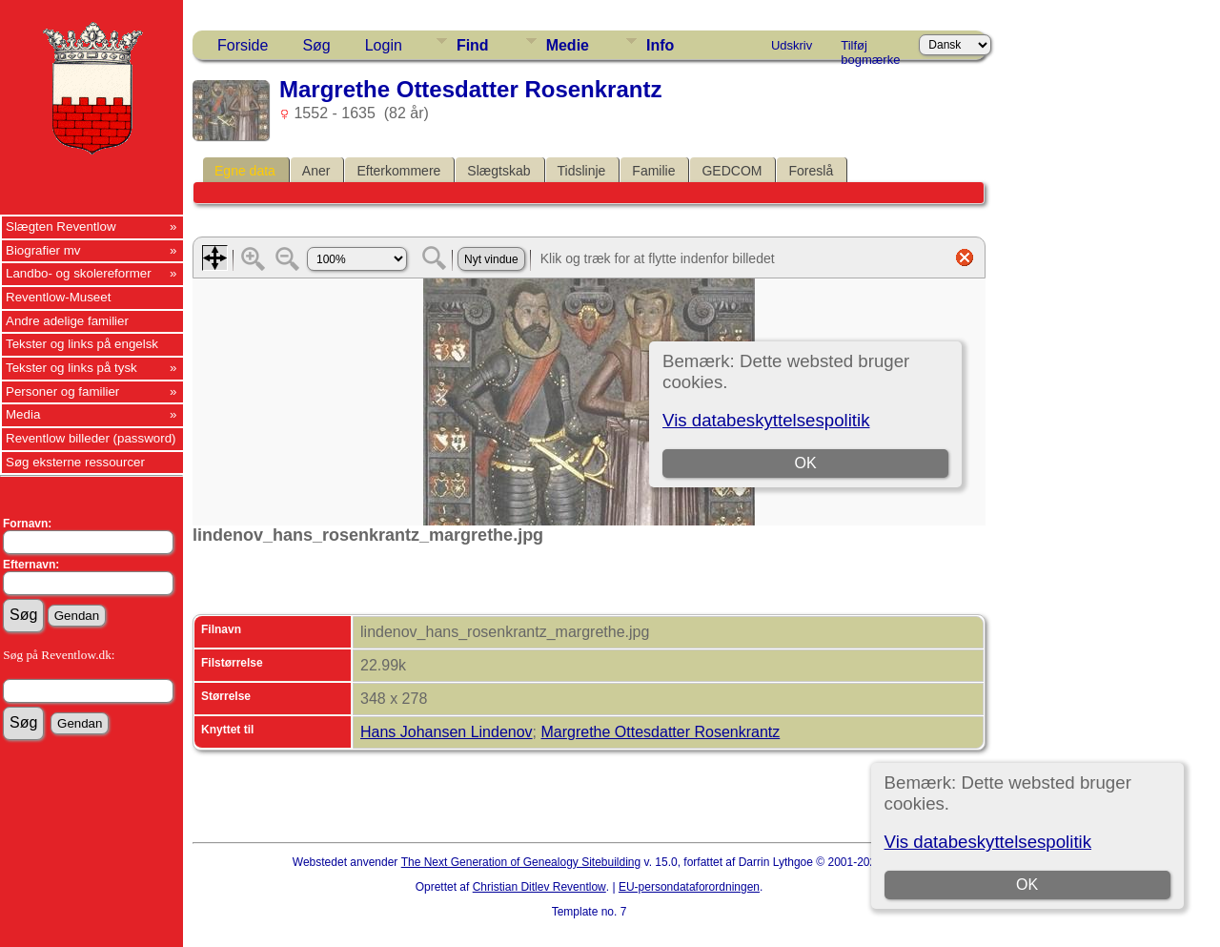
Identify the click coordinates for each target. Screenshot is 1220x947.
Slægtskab (498, 170)
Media (23, 414)
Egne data (244, 170)
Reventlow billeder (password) (91, 438)
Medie (567, 45)
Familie (653, 170)
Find (473, 45)
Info (660, 45)
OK (1027, 884)
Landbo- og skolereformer (79, 273)
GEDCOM (732, 170)
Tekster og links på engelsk (82, 344)
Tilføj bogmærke (870, 48)
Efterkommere (398, 170)
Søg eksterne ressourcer (75, 462)
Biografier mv (43, 250)
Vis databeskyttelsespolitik (987, 842)
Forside (242, 45)
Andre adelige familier (67, 321)
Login (383, 45)
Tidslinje (582, 170)
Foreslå (810, 170)
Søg (316, 45)
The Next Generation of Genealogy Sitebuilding (521, 862)
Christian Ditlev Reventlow (539, 887)
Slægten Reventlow (61, 226)
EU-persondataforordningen (689, 887)
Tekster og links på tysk (71, 367)
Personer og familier (62, 391)
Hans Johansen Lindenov (446, 732)
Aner (316, 170)
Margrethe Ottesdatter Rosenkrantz (660, 732)
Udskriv (791, 45)
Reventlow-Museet (58, 297)
